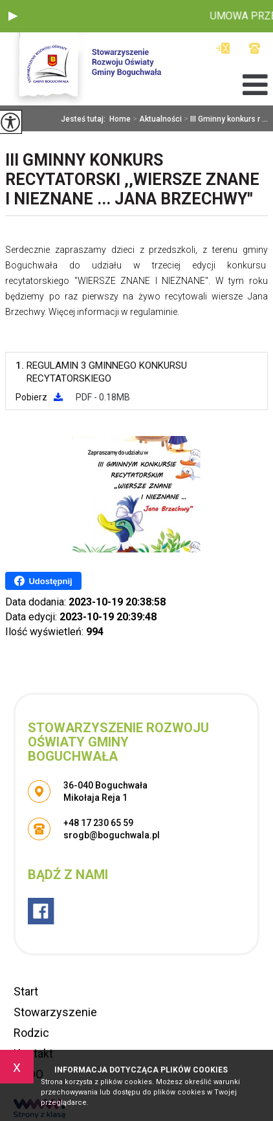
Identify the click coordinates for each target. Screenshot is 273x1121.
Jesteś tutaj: (85, 119)
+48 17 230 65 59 (254, 48)
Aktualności (156, 119)
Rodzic (31, 1032)
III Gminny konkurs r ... (225, 119)
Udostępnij (43, 581)
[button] (13, 16)
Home (120, 119)
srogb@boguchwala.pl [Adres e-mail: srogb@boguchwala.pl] (111, 835)
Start (26, 991)
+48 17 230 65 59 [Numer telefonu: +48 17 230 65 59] (98, 823)
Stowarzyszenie (55, 1012)
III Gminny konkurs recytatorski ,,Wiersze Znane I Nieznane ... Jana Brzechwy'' (132, 179)
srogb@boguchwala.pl (223, 48)
